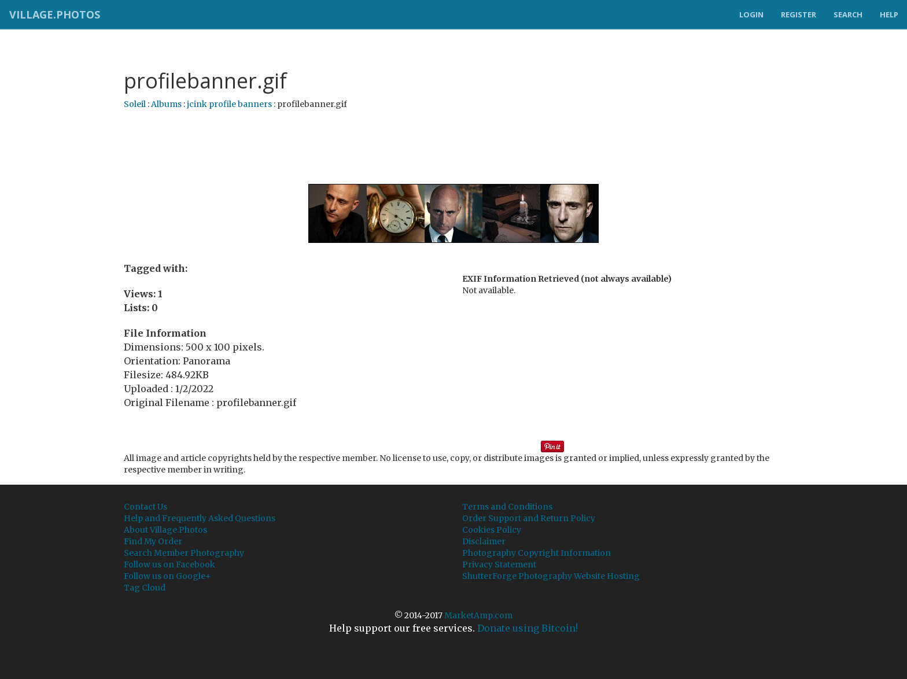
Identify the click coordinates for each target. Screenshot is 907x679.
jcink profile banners (229, 104)
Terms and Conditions (507, 506)
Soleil (135, 104)
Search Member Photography (184, 553)
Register (798, 14)
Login (751, 14)
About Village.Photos (165, 530)
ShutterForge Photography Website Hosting (551, 576)
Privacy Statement (499, 564)
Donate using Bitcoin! (527, 628)
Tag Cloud (144, 587)
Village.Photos (54, 14)
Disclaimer (484, 541)
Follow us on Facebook (169, 564)
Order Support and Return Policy (528, 518)
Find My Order (153, 541)
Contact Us (145, 506)
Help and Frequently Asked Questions (199, 518)
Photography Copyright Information (536, 553)
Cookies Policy (491, 530)
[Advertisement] (453, 147)
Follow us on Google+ (167, 576)
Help (889, 14)
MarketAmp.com (478, 615)
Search (848, 14)
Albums (166, 104)
